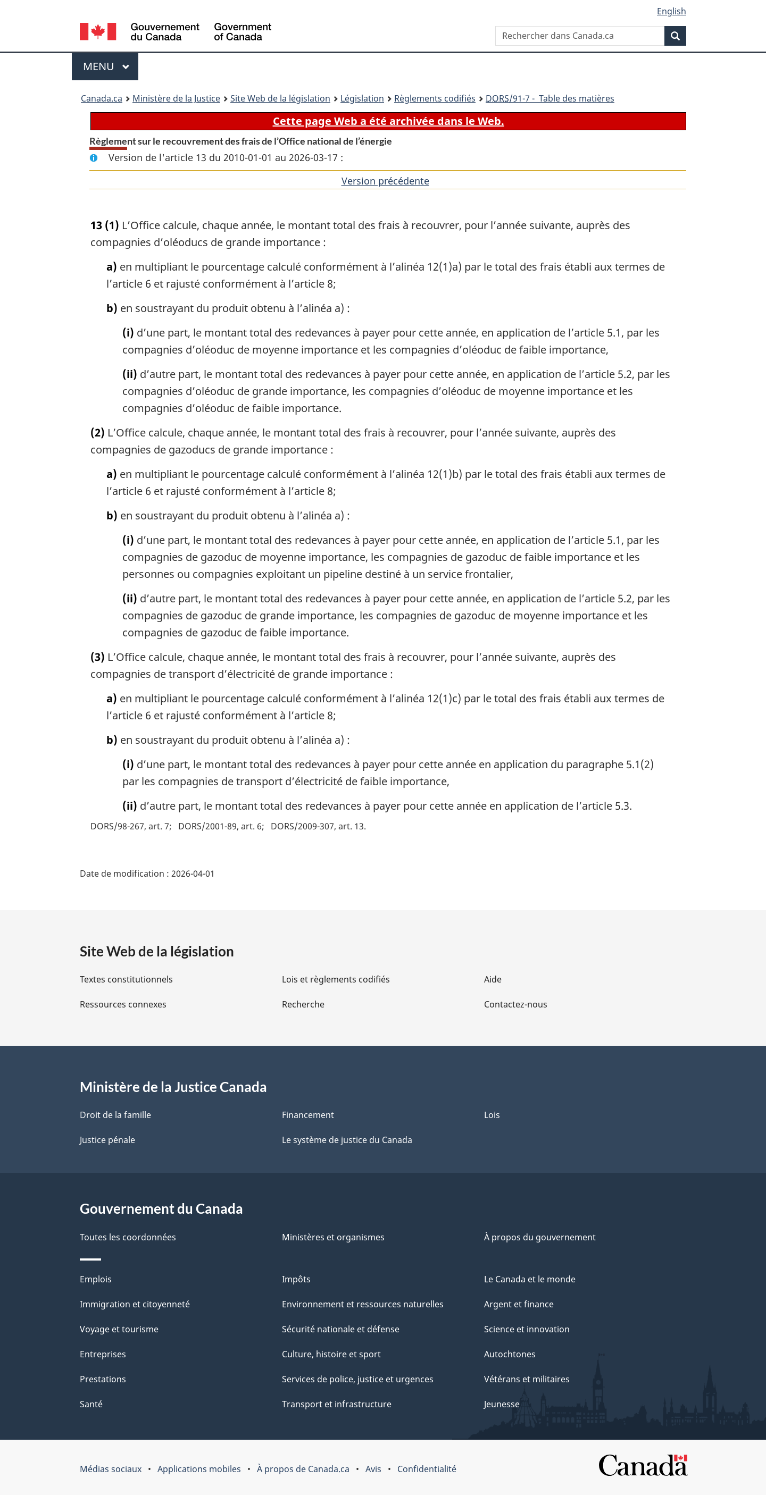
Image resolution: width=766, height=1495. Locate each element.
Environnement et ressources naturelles (363, 1304)
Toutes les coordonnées (128, 1237)
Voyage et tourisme (119, 1329)
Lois (492, 1115)
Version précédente (385, 180)
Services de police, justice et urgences (358, 1379)
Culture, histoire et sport (331, 1354)
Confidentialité (426, 1469)
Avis (373, 1469)
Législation (362, 98)
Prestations (103, 1379)
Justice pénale (107, 1140)
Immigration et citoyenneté (135, 1304)
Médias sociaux (110, 1469)
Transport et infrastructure (337, 1404)
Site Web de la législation (280, 98)
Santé (91, 1404)
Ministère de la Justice (176, 98)
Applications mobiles (199, 1469)
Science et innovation (527, 1329)
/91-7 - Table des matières (550, 98)
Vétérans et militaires (527, 1379)
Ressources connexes (123, 1004)
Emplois (96, 1279)
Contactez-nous (515, 1004)
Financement (308, 1115)
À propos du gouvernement (540, 1237)
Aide (493, 979)
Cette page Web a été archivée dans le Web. (388, 121)
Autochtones (510, 1354)
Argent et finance (519, 1304)
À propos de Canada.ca (303, 1469)
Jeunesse (502, 1404)
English (671, 11)
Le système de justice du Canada (347, 1140)
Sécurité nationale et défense (340, 1329)
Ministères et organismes (333, 1237)
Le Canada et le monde (530, 1279)
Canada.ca (101, 98)
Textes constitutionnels (126, 979)
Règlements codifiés (435, 98)
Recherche (303, 1004)
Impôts (296, 1279)
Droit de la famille (115, 1115)
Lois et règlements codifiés (336, 979)
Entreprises (103, 1354)
